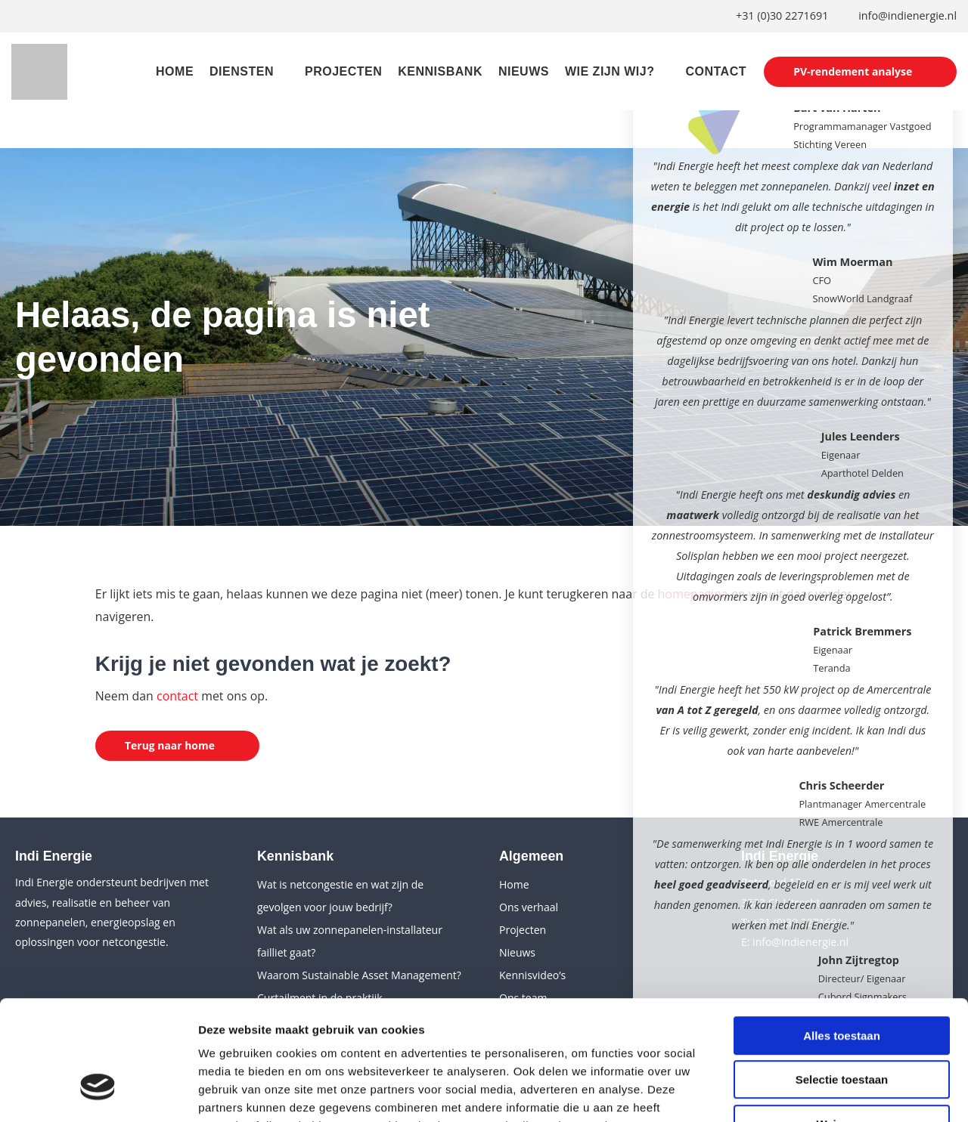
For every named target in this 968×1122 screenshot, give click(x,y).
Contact (714, 72)
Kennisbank (438, 72)
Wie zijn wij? (608, 72)
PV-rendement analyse (851, 71)
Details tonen (817, 1092)
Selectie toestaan (842, 981)
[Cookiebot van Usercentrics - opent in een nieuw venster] (98, 1092)
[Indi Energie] (39, 72)
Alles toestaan (841, 937)
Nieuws (521, 72)
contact (177, 696)
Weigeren (841, 1025)
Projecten (341, 72)
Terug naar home (171, 744)
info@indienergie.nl (907, 16)
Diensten (239, 72)
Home (172, 72)
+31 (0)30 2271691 (781, 16)
